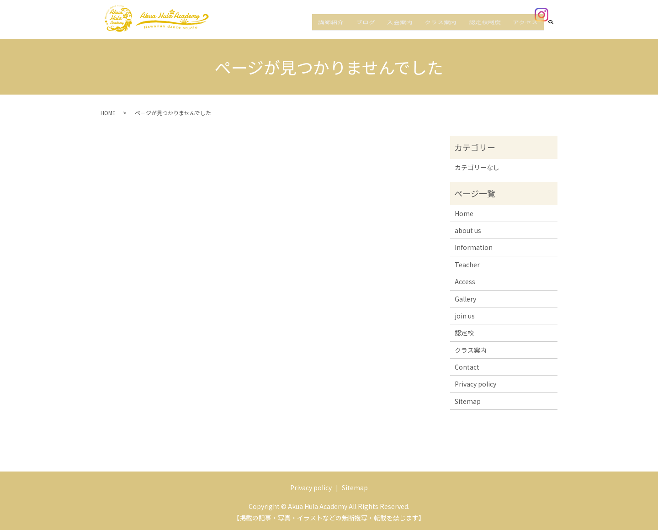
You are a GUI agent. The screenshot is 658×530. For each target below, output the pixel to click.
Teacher (467, 264)
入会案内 (419, 28)
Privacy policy (475, 383)
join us (465, 315)
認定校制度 (493, 28)
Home (464, 213)
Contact (467, 366)
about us (468, 230)
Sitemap (468, 401)
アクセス (528, 28)
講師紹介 (362, 28)
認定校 (464, 332)
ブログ (390, 28)
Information (474, 247)
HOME (108, 113)
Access (465, 281)
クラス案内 (455, 28)
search (555, 29)
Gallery (465, 298)
